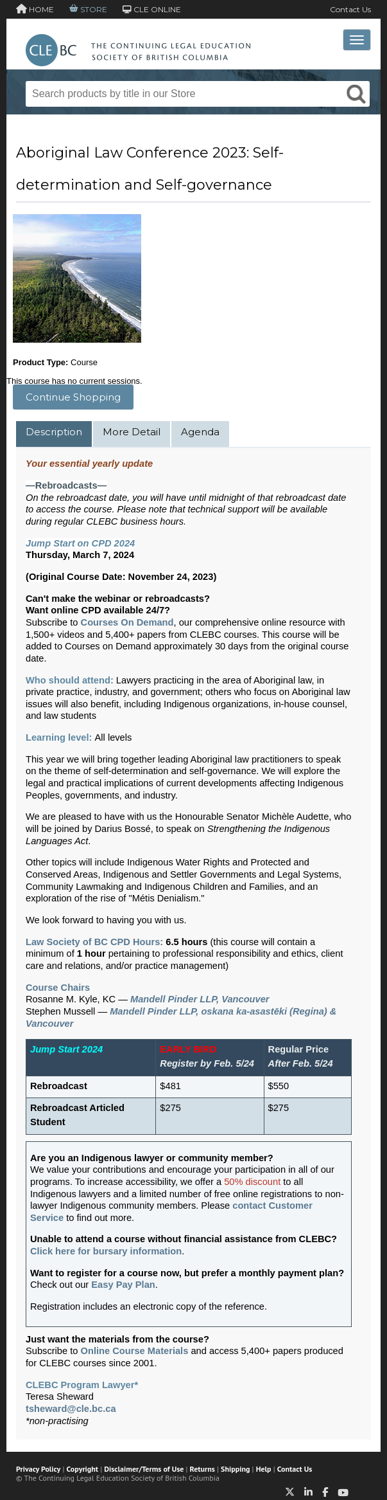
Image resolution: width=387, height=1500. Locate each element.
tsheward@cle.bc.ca (71, 1409)
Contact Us (350, 9)
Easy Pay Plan (123, 1284)
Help (263, 1469)
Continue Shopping (73, 397)
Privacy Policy (38, 1469)
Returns (202, 1469)
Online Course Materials (135, 1351)
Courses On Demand (127, 622)
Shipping (235, 1469)
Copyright (82, 1469)
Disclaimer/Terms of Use (144, 1469)
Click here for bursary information (106, 1251)
